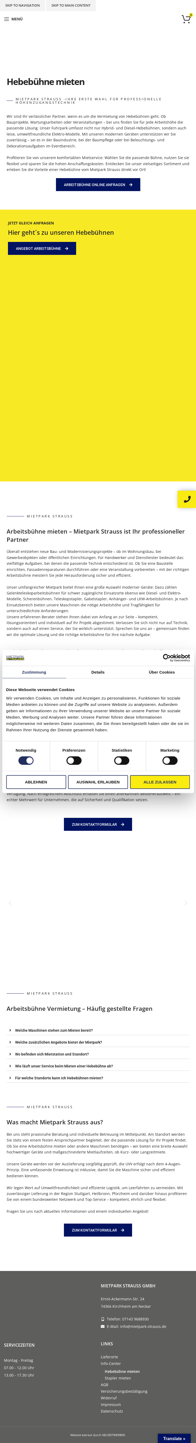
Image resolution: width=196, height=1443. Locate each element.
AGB (104, 1385)
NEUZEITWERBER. (114, 1435)
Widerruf (109, 1398)
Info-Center (111, 1363)
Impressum (111, 1404)
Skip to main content (70, 5)
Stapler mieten (118, 1378)
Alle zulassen (159, 781)
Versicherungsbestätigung (124, 1391)
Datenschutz (112, 1411)
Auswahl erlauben (98, 781)
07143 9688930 (135, 1319)
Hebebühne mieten (122, 1371)
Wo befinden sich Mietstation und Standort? (52, 1054)
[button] (10, 902)
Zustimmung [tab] (34, 672)
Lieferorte (109, 1357)
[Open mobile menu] (13, 19)
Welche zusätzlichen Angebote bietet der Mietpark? (58, 1042)
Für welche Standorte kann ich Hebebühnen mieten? (59, 1078)
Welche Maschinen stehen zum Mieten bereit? (54, 1030)
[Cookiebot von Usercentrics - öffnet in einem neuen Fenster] (166, 658)
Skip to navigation (22, 5)
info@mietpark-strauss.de (143, 1326)
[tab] (98, 1030)
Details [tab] (98, 672)
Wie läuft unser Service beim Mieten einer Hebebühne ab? (64, 1066)
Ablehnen (36, 781)
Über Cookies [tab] (162, 672)
